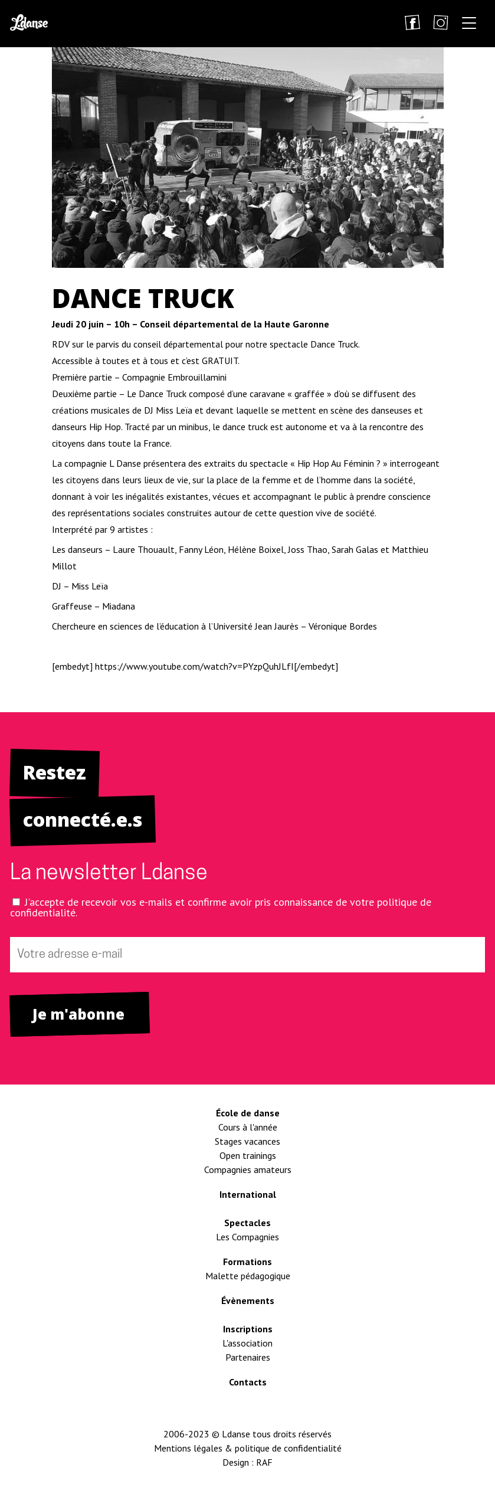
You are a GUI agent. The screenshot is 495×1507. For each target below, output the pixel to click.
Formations (247, 1261)
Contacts (248, 1382)
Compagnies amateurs (247, 1169)
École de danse (248, 1113)
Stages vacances (247, 1141)
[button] (469, 25)
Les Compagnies (247, 1237)
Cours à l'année (247, 1127)
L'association (247, 1343)
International (247, 1194)
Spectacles (247, 1222)
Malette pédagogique (247, 1276)
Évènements (247, 1300)
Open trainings (247, 1155)
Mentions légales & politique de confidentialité (248, 1448)
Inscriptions (248, 1329)
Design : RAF (247, 1462)
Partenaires (247, 1357)
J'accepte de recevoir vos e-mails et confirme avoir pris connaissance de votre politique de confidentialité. (220, 907)
